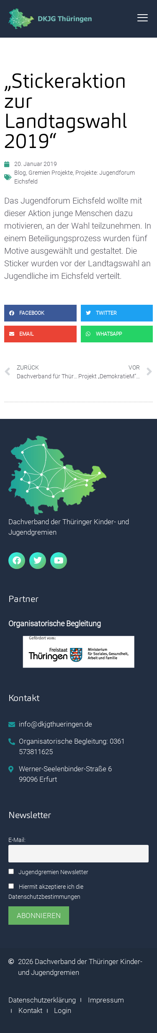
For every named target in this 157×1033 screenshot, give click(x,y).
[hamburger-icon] (142, 19)
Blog (20, 172)
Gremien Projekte (50, 172)
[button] (40, 313)
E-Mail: (17, 840)
